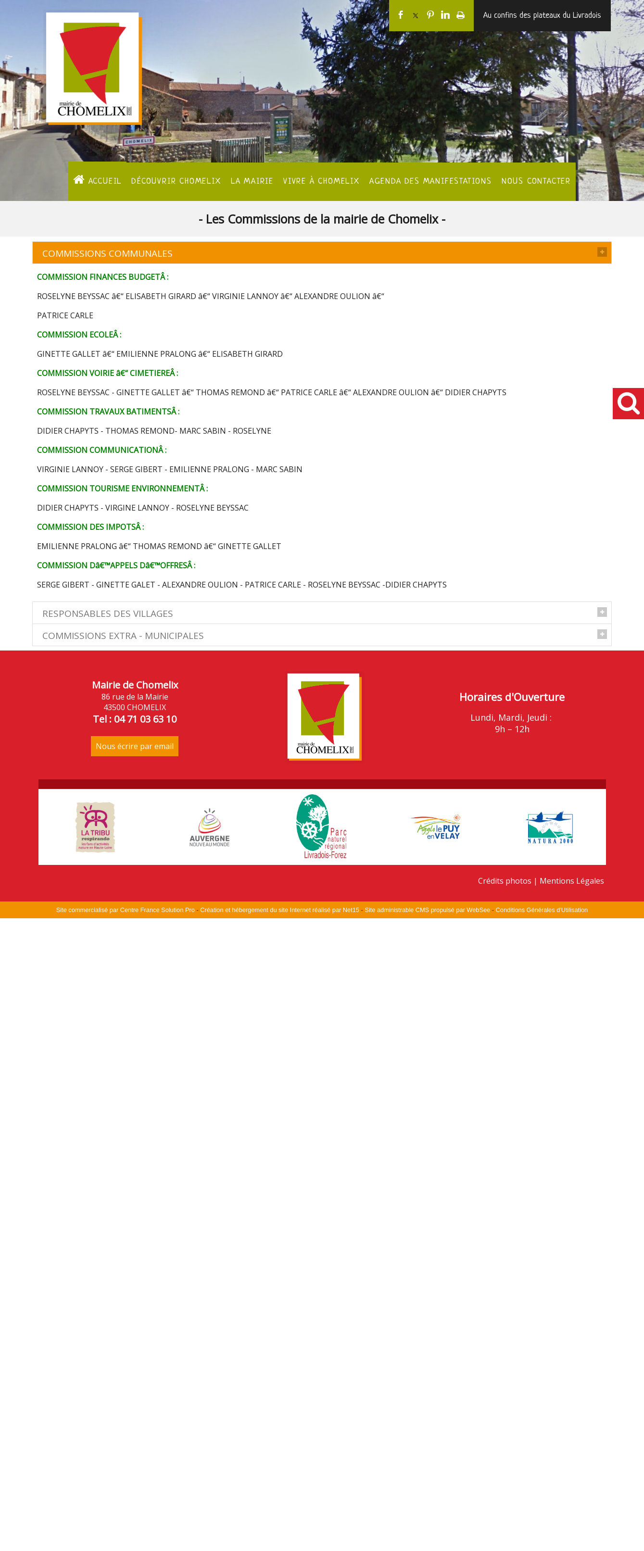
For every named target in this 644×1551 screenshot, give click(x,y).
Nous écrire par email (135, 1379)
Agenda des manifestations (430, 181)
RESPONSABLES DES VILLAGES (107, 621)
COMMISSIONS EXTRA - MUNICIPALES (123, 1010)
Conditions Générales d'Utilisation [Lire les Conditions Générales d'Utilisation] (542, 1542)
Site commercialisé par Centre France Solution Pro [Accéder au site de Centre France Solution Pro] (125, 1542)
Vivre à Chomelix (321, 181)
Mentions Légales (572, 1513)
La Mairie (252, 181)
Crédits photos (504, 1513)
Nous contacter (536, 181)
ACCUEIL (97, 180)
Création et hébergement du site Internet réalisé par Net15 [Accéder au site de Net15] (279, 1542)
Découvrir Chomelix (176, 181)
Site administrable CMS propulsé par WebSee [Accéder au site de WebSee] (427, 1542)
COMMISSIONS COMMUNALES (107, 253)
